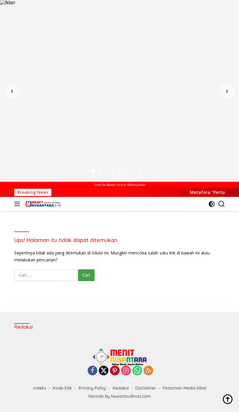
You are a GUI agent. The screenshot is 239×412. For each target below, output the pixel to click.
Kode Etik (62, 388)
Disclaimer (145, 388)
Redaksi (121, 388)
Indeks (39, 388)
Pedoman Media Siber (185, 388)
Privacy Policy (92, 388)
